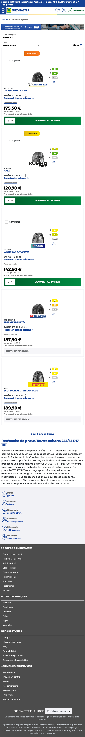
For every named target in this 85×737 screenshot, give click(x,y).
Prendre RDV (9, 672)
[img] (54, 82)
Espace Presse (9, 568)
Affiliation (7, 590)
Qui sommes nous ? (12, 554)
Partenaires (8, 586)
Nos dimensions (10, 686)
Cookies (42, 719)
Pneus (6, 681)
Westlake (7, 625)
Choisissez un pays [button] (57, 711)
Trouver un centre (11, 677)
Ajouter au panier (47, 120)
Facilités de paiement (13, 655)
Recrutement (9, 577)
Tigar (5, 620)
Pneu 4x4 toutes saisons (42, 93)
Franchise (7, 581)
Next (81, 27)
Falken (6, 616)
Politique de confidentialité (66, 717)
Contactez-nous (10, 572)
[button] (77, 45)
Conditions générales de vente (19, 717)
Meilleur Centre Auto (13, 559)
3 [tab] (46, 27)
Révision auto (9, 690)
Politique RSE (9, 563)
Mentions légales (43, 717)
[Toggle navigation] (3, 10)
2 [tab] (42, 27)
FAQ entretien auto (12, 699)
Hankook (7, 611)
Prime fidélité (9, 651)
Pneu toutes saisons (42, 173)
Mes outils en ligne (12, 642)
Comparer (14, 60)
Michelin (7, 602)
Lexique (6, 637)
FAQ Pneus (8, 695)
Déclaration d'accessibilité (15, 660)
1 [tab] (38, 27)
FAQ (5, 646)
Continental (8, 607)
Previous (3, 27)
